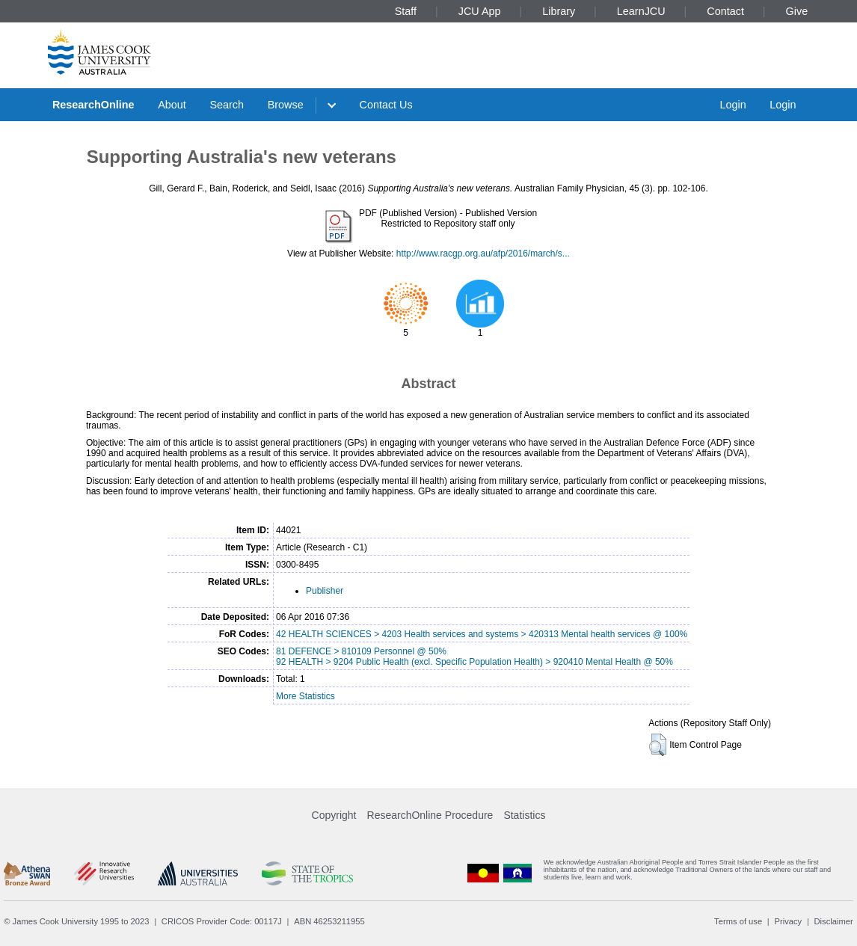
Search (226, 105)
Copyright (334, 815)
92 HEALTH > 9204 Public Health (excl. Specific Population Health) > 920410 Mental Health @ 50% (474, 662)
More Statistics (305, 696)
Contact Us (386, 105)
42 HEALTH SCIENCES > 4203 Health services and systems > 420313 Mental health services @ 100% (481, 634)
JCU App (479, 11)
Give (797, 11)
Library (558, 11)
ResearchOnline (93, 105)
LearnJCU (641, 11)
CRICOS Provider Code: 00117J (222, 921)
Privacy (788, 921)
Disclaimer (833, 921)
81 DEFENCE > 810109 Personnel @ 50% (361, 651)
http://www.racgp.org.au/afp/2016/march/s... (483, 253)
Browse (286, 105)
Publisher (324, 591)
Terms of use (738, 921)
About (172, 105)
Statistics (524, 815)
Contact (725, 11)
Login (732, 105)
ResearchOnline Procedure (430, 815)
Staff (406, 11)
